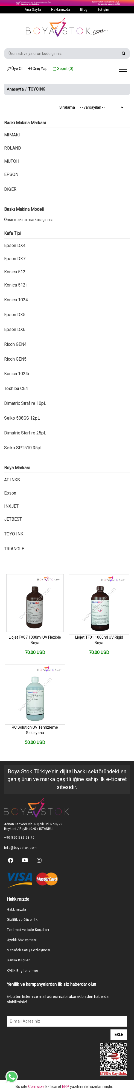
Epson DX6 (14, 329)
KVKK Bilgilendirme (22, 971)
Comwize (36, 1086)
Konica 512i (15, 285)
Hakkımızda (60, 10)
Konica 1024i (16, 373)
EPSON (11, 174)
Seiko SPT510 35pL (23, 447)
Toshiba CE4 (16, 388)
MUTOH (11, 161)
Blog (84, 10)
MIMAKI (12, 134)
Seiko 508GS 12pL (22, 418)
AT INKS (12, 479)
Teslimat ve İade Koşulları (28, 930)
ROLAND (12, 148)
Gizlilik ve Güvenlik (22, 920)
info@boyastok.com (20, 848)
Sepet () (63, 68)
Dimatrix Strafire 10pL (25, 403)
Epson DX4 (14, 245)
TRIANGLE (14, 548)
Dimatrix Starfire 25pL (25, 433)
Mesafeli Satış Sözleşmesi (28, 950)
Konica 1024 (16, 299)
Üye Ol (14, 68)
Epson (10, 493)
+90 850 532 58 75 (19, 838)
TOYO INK (13, 534)
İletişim (103, 10)
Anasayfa (15, 89)
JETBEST (13, 519)
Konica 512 (14, 271)
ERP (66, 1086)
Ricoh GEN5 (15, 359)
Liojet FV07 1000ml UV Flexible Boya (35, 640)
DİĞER (10, 189)
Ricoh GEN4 (15, 344)
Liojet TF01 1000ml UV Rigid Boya (99, 640)
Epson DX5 (14, 314)
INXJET (11, 506)
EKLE (119, 1034)
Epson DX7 (14, 258)
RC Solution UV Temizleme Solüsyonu (35, 730)
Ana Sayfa (33, 10)
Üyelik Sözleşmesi (22, 940)
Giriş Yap (38, 68)
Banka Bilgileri (19, 960)
